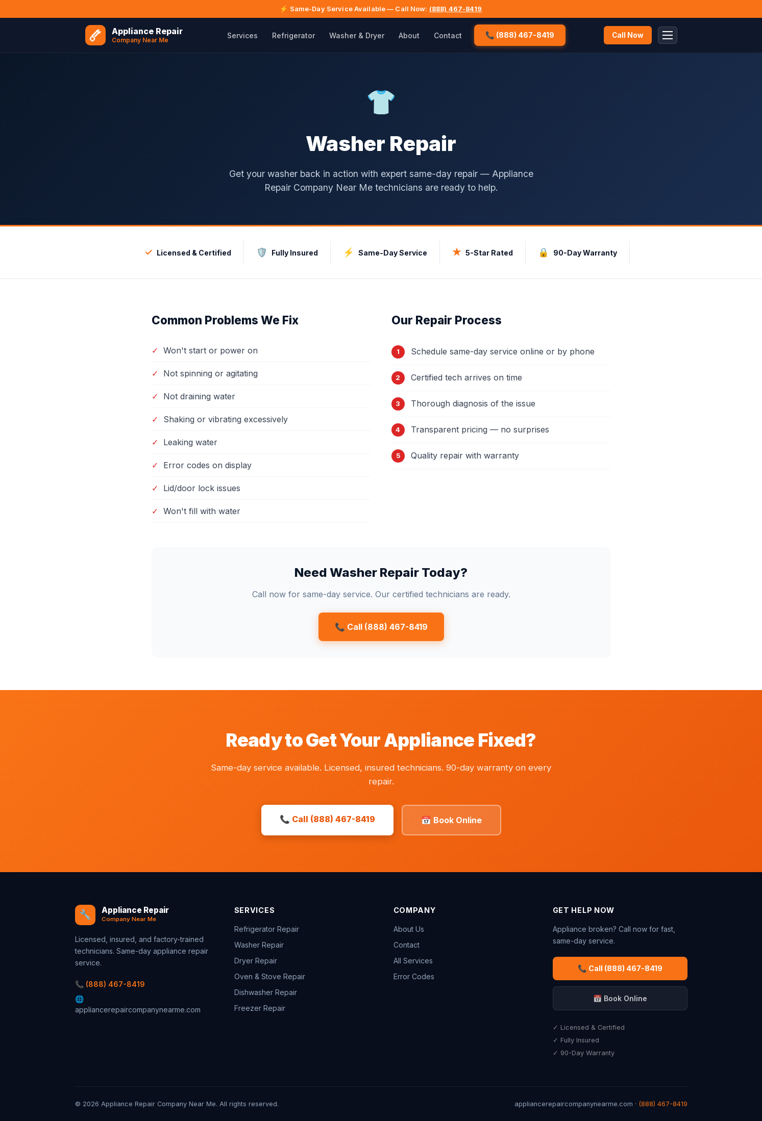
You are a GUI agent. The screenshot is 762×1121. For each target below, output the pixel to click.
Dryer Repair (255, 960)
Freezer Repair (259, 1008)
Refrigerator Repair (266, 929)
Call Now (628, 35)
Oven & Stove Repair (269, 976)
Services (242, 35)
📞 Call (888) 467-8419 (381, 627)
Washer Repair (259, 944)
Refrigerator (293, 35)
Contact (448, 35)
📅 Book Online (451, 820)
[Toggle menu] (667, 35)
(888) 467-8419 (455, 9)
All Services (413, 960)
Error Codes (414, 976)
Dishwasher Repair (265, 992)
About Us (409, 929)
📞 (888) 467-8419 (519, 35)
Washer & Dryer (356, 35)
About (409, 35)
